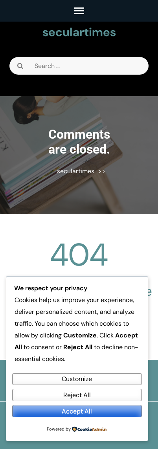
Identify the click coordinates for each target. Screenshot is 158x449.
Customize (77, 379)
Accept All (77, 411)
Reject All (77, 395)
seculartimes (79, 32)
